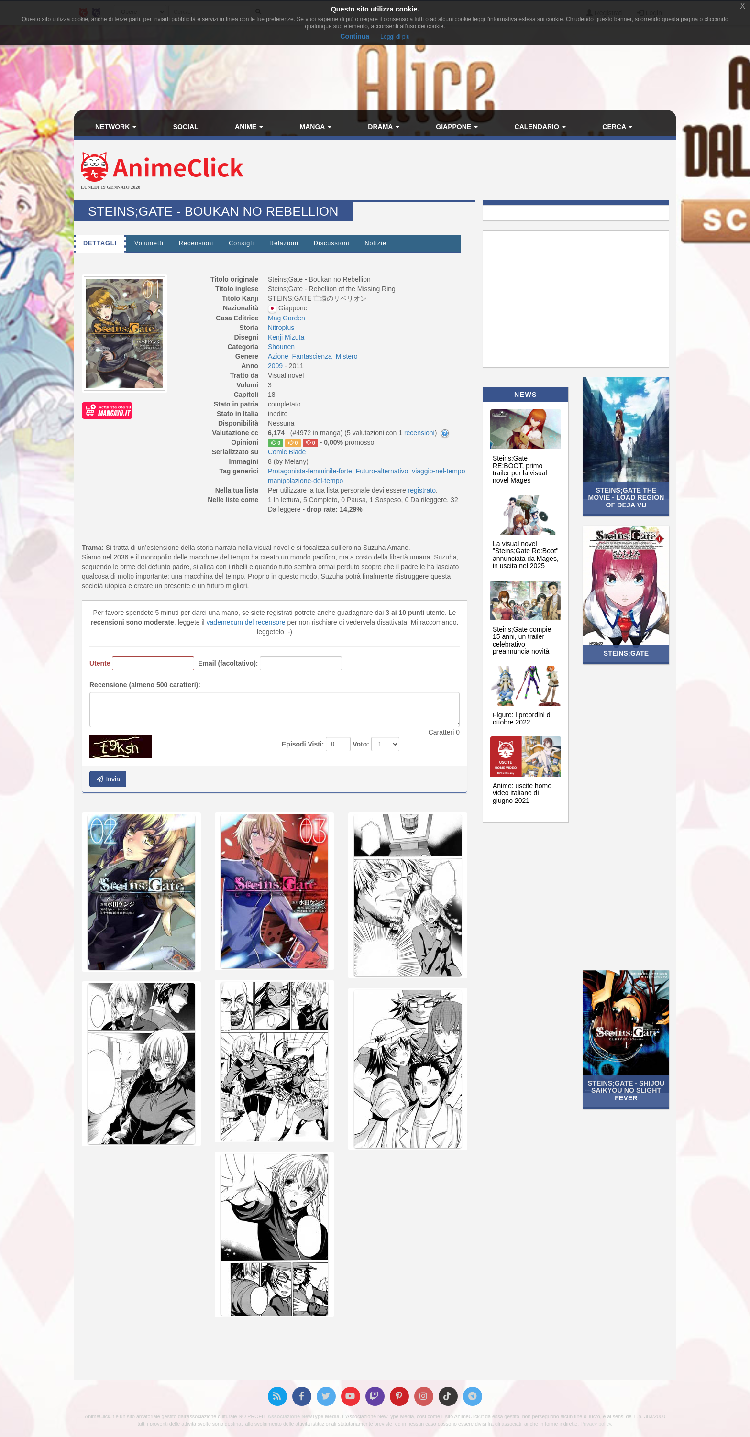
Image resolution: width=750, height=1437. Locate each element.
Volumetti (149, 243)
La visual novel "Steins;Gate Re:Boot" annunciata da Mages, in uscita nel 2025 (526, 555)
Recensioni (196, 243)
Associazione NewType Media (303, 1416)
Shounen (281, 347)
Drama (383, 127)
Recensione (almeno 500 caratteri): (144, 685)
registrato (422, 490)
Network (115, 127)
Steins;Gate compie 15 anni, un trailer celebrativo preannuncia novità (522, 640)
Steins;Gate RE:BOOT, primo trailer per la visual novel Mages (520, 469)
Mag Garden (286, 318)
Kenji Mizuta (286, 337)
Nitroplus (281, 327)
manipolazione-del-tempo (305, 480)
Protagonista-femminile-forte (310, 471)
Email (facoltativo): (228, 663)
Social (186, 127)
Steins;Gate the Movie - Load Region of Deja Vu (626, 497)
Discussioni (332, 243)
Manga (315, 127)
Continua (354, 36)
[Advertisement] (475, 171)
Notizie (375, 243)
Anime (249, 127)
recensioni (419, 433)
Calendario (540, 127)
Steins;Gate (626, 653)
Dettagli (100, 243)
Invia (108, 779)
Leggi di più (394, 36)
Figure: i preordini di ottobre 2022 (522, 718)
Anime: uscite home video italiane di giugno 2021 (522, 793)
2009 (276, 366)
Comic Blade (287, 452)
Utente (99, 663)
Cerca (617, 127)
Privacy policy (595, 1423)
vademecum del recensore (246, 622)
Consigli (241, 243)
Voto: (361, 744)
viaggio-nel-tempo (438, 471)
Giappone (457, 127)
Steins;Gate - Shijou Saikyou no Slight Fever (626, 1090)
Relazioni (283, 243)
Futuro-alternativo (382, 471)
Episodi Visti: (303, 744)
